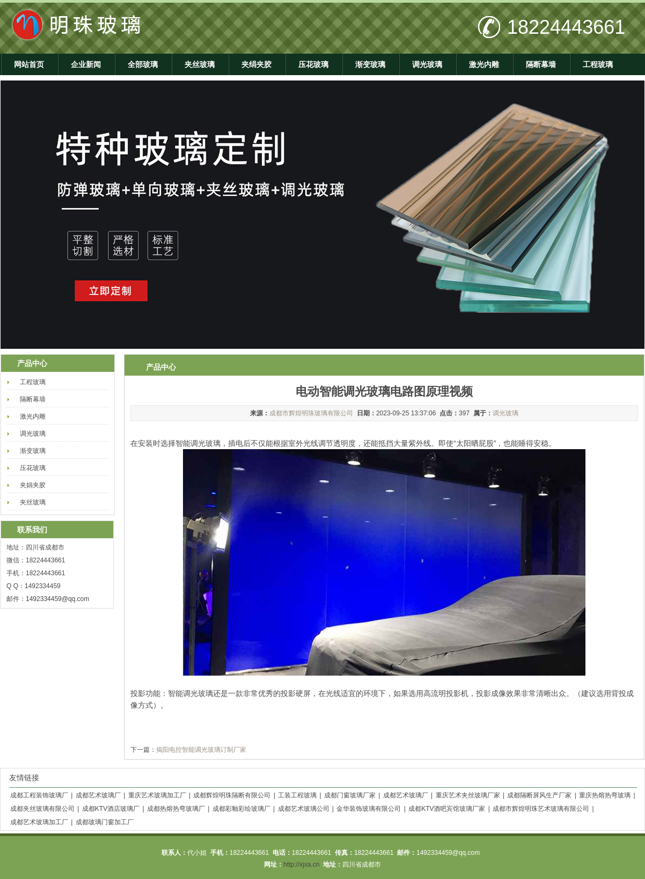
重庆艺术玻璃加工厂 (157, 795)
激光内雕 (484, 64)
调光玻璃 (427, 64)
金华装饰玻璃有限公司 (368, 808)
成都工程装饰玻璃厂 (39, 795)
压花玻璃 (313, 64)
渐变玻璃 (370, 64)
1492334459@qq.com (57, 599)
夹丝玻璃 (200, 64)
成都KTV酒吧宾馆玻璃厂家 (446, 808)
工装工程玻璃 (297, 795)
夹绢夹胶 (256, 64)
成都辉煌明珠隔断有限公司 (231, 795)
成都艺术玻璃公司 (303, 808)
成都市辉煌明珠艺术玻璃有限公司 (541, 808)
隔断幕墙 (541, 64)
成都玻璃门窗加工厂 (105, 822)
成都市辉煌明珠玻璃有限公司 (311, 413)
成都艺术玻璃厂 (98, 795)
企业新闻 (86, 64)
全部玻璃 (143, 64)
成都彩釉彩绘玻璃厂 (241, 808)
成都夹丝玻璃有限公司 (42, 808)
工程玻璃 (598, 64)
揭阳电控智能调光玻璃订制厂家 (201, 749)
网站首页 (29, 64)
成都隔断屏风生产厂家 (539, 795)
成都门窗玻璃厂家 (350, 795)
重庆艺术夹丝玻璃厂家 (468, 795)
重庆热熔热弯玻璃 (605, 795)
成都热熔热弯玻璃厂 (176, 808)
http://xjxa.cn (301, 864)
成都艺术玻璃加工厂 (39, 822)
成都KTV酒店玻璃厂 (111, 808)
